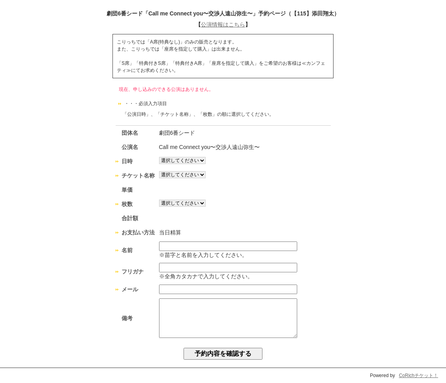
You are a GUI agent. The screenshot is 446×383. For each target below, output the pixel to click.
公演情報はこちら (223, 24)
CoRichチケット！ (418, 375)
